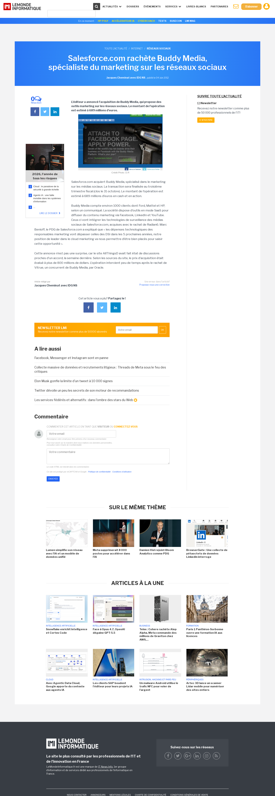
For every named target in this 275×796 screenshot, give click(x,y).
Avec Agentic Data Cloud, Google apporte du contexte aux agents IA (65, 687)
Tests (162, 20)
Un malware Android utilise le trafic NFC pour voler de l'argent (158, 687)
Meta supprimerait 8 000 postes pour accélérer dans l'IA (111, 553)
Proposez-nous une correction (154, 284)
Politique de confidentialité (99, 472)
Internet (137, 48)
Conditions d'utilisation (121, 472)
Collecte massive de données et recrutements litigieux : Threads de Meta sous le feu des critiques (100, 369)
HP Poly (103, 20)
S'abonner (251, 6)
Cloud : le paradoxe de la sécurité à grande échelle (46, 188)
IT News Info (105, 766)
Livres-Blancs (196, 6)
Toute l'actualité (115, 48)
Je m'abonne (206, 120)
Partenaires (219, 6)
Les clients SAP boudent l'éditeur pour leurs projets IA (113, 685)
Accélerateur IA (123, 20)
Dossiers (133, 6)
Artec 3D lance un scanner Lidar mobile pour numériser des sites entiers (205, 687)
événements (152, 6)
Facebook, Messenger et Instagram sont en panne (71, 358)
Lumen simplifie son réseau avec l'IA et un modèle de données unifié (64, 553)
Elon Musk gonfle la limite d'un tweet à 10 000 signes (73, 381)
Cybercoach (146, 20)
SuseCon (176, 20)
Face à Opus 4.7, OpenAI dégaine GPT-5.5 (109, 631)
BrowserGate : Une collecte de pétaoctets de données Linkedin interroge (206, 553)
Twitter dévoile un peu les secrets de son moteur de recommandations (86, 390)
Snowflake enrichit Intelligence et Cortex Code (66, 631)
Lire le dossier (50, 213)
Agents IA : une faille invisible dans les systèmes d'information (47, 198)
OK (162, 330)
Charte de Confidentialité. (71, 445)
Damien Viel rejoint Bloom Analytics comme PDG (156, 551)
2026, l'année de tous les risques (45, 176)
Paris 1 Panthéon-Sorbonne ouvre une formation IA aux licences (204, 633)
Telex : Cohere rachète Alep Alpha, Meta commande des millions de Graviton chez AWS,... (158, 634)
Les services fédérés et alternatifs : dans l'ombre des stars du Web (85, 400)
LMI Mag (190, 20)
